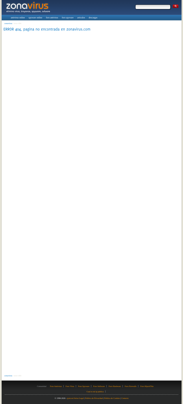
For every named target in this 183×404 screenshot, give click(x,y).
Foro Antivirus (56, 386)
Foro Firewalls (130, 386)
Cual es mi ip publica (94, 391)
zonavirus (8, 23)
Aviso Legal (79, 398)
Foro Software (99, 386)
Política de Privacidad (94, 398)
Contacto (125, 398)
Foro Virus (70, 386)
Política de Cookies (112, 398)
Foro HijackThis (147, 386)
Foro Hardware (115, 386)
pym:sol (70, 398)
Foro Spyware (83, 386)
